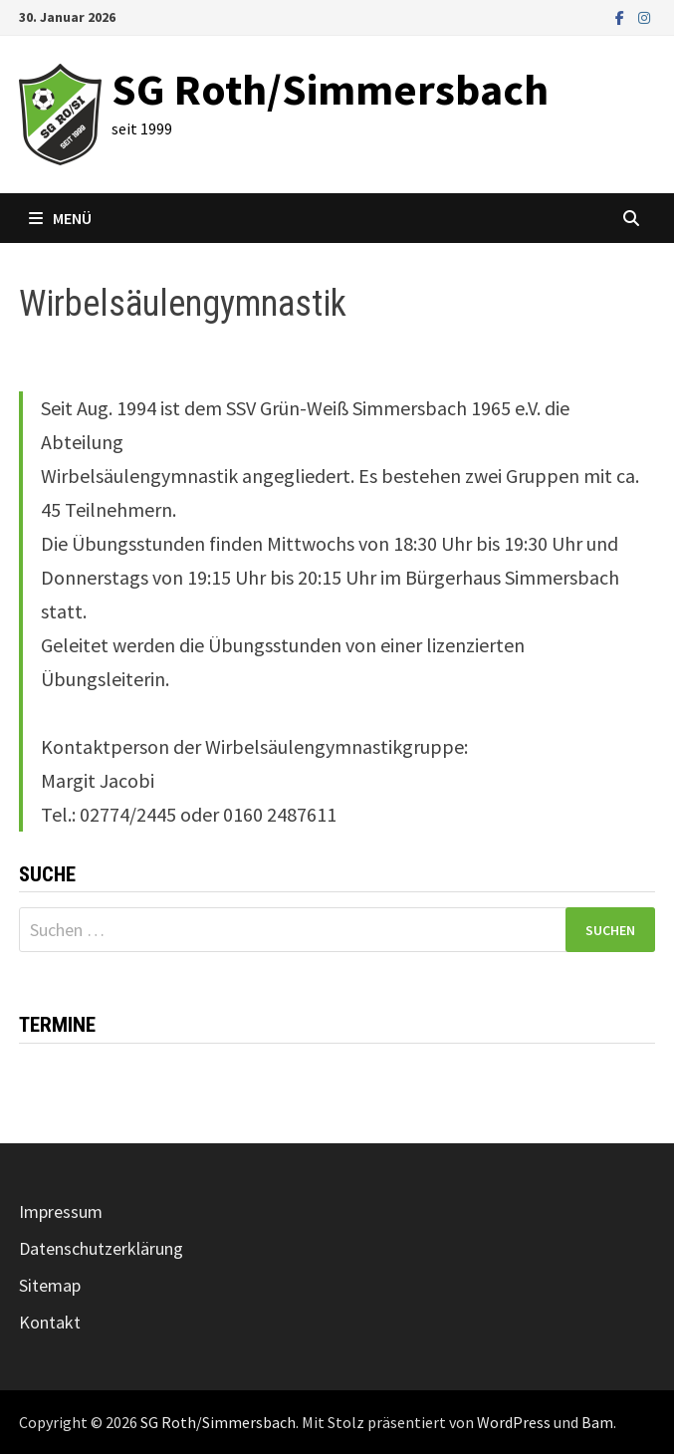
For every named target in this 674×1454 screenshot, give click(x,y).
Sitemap (50, 1285)
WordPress (514, 1422)
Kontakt (50, 1322)
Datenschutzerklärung (101, 1248)
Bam (597, 1422)
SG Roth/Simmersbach (330, 89)
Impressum (61, 1211)
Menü (60, 218)
